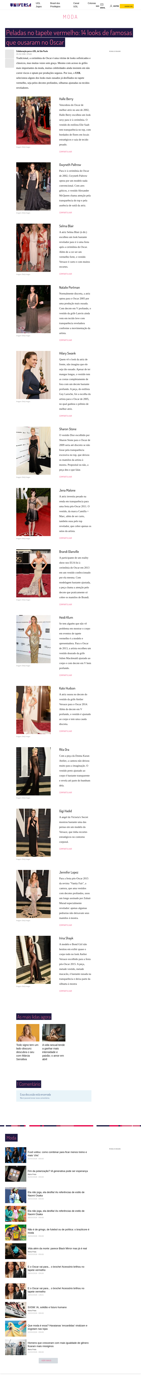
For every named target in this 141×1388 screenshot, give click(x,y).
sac (97, 6)
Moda (70, 17)
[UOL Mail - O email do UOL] (104, 6)
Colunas (92, 3)
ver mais (48, 1360)
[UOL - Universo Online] (33, 5)
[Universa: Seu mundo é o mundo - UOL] (20, 5)
